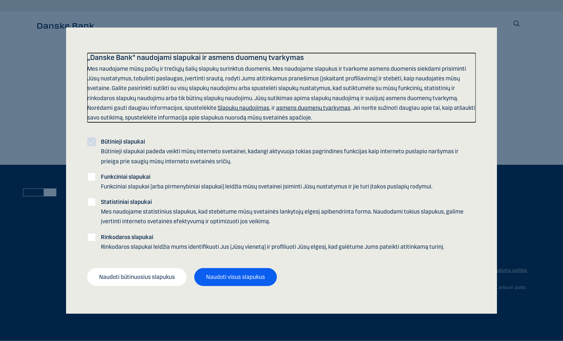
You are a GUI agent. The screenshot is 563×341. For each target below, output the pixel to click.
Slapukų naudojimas (243, 107)
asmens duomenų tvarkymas (313, 107)
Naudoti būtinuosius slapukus (137, 277)
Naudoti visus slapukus (235, 277)
